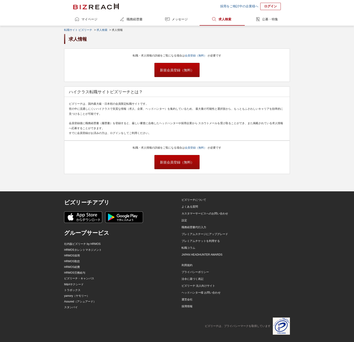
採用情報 (187, 306)
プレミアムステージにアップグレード (205, 234)
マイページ (89, 19)
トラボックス (72, 290)
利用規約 (187, 265)
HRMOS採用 (72, 255)
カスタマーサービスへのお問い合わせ (205, 213)
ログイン (270, 6)
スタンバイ (71, 307)
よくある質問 (190, 206)
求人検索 (225, 19)
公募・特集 (270, 19)
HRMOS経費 (72, 267)
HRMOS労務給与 (74, 272)
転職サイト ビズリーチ (78, 30)
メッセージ (180, 19)
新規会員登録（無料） (177, 70)
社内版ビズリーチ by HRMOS (82, 244)
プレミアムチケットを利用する (201, 241)
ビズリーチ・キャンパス (79, 278)
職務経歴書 (135, 19)
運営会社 (187, 299)
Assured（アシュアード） (80, 301)
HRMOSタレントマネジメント (83, 249)
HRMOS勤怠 (72, 261)
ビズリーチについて (194, 199)
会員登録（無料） (196, 55)
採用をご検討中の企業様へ (239, 6)
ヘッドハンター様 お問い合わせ (201, 292)
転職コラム (188, 247)
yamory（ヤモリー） (76, 295)
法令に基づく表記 (192, 279)
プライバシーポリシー (195, 272)
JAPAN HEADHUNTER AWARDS (202, 254)
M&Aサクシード (74, 284)
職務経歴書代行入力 (194, 227)
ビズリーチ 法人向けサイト (198, 285)
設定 (184, 220)
